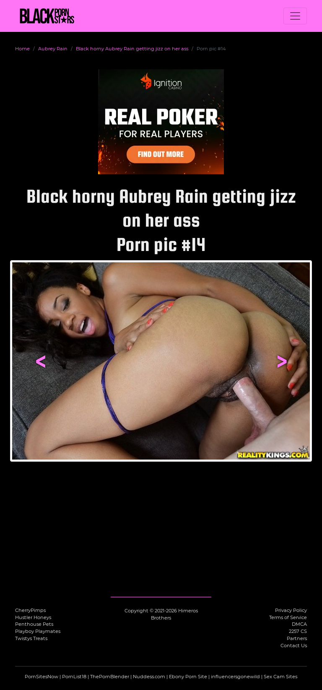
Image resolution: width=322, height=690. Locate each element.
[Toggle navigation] (295, 16)
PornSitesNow (41, 677)
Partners (297, 638)
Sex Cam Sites (280, 677)
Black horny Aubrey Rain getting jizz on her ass (132, 49)
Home (22, 49)
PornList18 (74, 677)
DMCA (299, 624)
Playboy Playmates (37, 631)
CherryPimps (30, 610)
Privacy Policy (291, 610)
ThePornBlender (109, 677)
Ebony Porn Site (188, 677)
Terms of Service (288, 617)
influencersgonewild (235, 677)
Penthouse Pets (34, 624)
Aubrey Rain (53, 49)
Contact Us (293, 645)
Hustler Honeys (33, 617)
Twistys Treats (31, 638)
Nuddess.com (149, 677)
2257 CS (298, 631)
